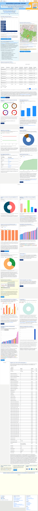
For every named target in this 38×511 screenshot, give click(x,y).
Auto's (14, 502)
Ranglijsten (27, 500)
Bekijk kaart (35, 7)
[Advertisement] (28, 16)
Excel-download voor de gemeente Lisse (25, 94)
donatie (6, 469)
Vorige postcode (22, 51)
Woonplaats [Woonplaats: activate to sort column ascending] (16, 67)
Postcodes (15, 498)
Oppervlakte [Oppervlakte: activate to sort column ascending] (26, 67)
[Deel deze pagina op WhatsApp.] (34, 469)
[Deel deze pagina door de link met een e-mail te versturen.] (27, 469)
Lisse (8, 164)
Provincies (15, 499)
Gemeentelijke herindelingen (30, 498)
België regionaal (21, 500)
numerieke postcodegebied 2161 (13, 42)
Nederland (18, 499)
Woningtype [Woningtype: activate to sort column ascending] (30, 67)
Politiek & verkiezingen (16, 506)
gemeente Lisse (3, 43)
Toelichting (2, 123)
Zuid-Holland (9, 165)
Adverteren (27, 507)
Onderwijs (15, 505)
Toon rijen (3, 87)
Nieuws (27, 499)
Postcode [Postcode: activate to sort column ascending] (12, 67)
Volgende (35, 88)
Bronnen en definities (29, 497)
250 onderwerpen (9, 36)
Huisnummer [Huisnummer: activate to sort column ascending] (8, 67)
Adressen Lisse (3, 97)
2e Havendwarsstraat (10, 11)
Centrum (9, 162)
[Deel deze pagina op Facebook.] (29, 469)
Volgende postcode (27, 51)
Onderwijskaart (28, 504)
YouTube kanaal (28, 509)
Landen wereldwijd (16, 500)
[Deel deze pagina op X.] (36, 469)
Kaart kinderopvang (28, 503)
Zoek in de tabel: (31, 64)
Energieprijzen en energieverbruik (18, 504)
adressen (10, 37)
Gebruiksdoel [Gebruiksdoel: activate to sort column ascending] (21, 67)
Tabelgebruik (7, 97)
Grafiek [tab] (21, 156)
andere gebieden (11, 322)
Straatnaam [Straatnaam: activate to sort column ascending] (2, 67)
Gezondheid (15, 503)
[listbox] (6, 329)
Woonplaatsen (18, 498)
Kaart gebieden (28, 502)
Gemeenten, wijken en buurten (18, 497)
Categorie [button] (12, 367)
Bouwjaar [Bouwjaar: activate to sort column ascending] (35, 67)
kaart (8, 35)
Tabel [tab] (24, 156)
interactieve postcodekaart (26, 44)
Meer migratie (7, 251)
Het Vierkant (9, 161)
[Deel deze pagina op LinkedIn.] (32, 469)
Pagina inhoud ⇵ (16, 8)
